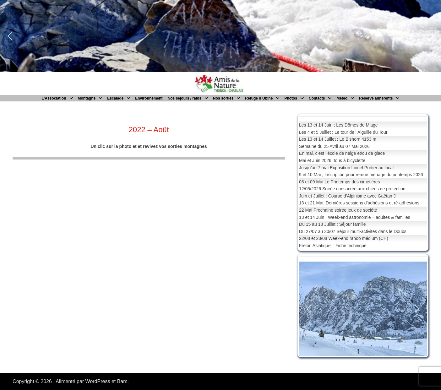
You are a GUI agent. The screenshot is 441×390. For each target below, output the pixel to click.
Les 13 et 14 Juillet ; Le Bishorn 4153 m (337, 139)
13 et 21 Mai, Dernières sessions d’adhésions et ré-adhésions (359, 202)
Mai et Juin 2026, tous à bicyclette (332, 160)
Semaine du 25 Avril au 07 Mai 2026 (334, 146)
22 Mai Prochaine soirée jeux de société (338, 210)
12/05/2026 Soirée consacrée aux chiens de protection (352, 188)
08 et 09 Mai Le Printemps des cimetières (339, 181)
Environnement (148, 98)
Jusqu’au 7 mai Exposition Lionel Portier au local (346, 167)
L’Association (54, 98)
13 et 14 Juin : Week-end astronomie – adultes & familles (354, 217)
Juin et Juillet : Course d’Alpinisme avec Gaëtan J (347, 195)
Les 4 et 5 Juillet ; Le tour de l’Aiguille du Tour (343, 132)
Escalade (115, 98)
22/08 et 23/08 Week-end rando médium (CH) (343, 238)
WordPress (97, 381)
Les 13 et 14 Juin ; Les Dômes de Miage (338, 124)
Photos (290, 98)
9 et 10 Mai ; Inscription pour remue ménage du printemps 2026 (361, 174)
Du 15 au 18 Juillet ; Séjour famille (332, 224)
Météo (341, 98)
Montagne (87, 98)
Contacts (317, 98)
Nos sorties (223, 98)
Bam (122, 381)
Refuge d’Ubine (259, 98)
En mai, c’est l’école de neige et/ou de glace (342, 153)
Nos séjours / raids (184, 98)
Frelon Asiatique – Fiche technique (333, 245)
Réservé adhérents (376, 98)
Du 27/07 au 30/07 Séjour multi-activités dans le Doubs (352, 231)
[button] (10, 36)
